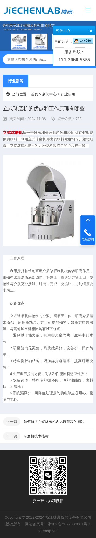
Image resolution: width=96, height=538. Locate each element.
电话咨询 (88, 239)
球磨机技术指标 (36, 436)
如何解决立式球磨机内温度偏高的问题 (54, 422)
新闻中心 (49, 94)
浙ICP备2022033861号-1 (69, 524)
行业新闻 (15, 81)
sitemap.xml (48, 530)
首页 (34, 94)
